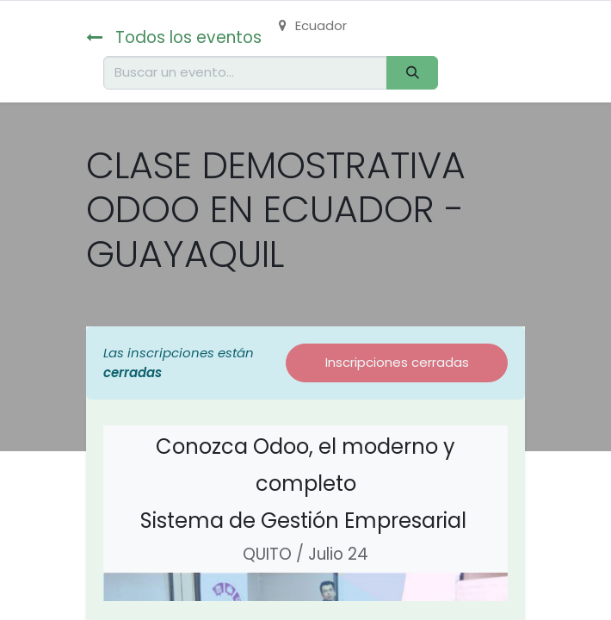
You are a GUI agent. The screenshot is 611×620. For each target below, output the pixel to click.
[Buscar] (412, 73)
